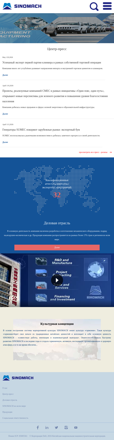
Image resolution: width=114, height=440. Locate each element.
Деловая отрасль (9, 400)
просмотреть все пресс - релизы (93, 152)
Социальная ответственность (15, 418)
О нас (4, 388)
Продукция (7, 412)
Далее (5, 75)
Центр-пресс (8, 394)
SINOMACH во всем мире (14, 406)
